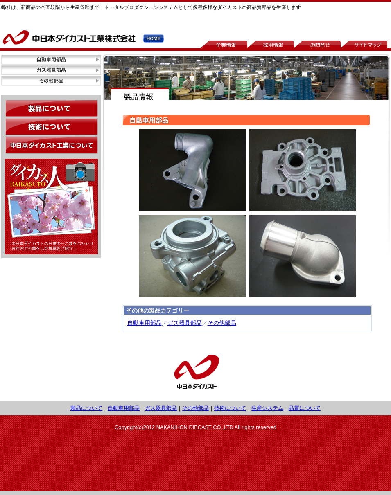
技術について (230, 408)
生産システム (267, 408)
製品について (86, 408)
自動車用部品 (144, 323)
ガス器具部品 (184, 323)
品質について (305, 408)
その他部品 (222, 323)
